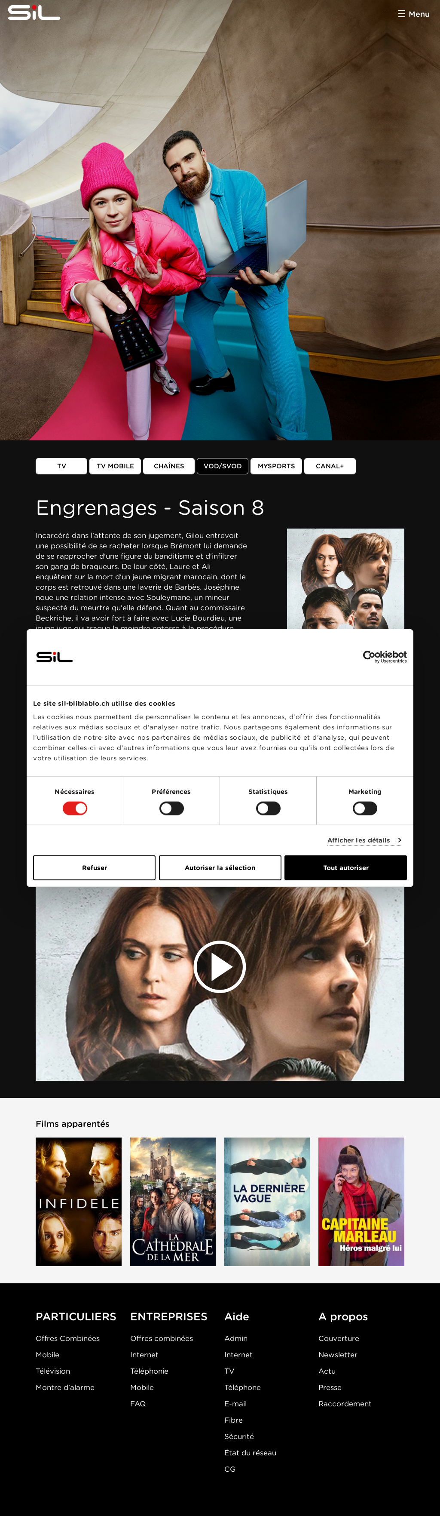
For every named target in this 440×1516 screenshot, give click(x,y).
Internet (144, 1354)
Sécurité (239, 1436)
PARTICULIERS (76, 1316)
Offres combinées (161, 1338)
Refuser (94, 868)
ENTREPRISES (169, 1316)
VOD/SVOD (223, 466)
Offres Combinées (68, 1338)
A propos (343, 1316)
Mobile (47, 1354)
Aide (236, 1316)
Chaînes (169, 466)
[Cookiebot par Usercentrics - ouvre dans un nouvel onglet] (369, 656)
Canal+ (330, 466)
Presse (330, 1387)
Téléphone (242, 1387)
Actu (327, 1371)
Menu (419, 13)
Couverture (338, 1338)
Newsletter (338, 1354)
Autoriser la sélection (220, 868)
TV (61, 466)
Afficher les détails (359, 840)
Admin (236, 1338)
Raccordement (345, 1403)
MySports (276, 466)
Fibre (233, 1420)
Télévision (53, 1371)
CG (229, 1469)
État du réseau (250, 1452)
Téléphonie (149, 1371)
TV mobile (115, 466)
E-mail (235, 1403)
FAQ (138, 1403)
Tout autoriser (346, 868)
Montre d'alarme (65, 1387)
